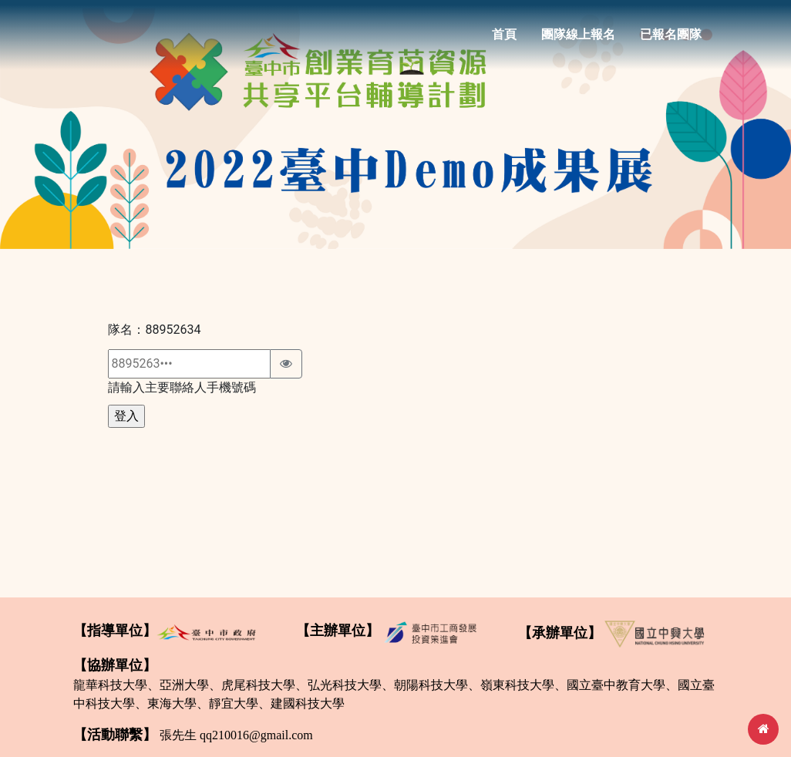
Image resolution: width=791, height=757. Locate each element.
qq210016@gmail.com (256, 735)
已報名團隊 (671, 39)
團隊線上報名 (578, 39)
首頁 (504, 39)
